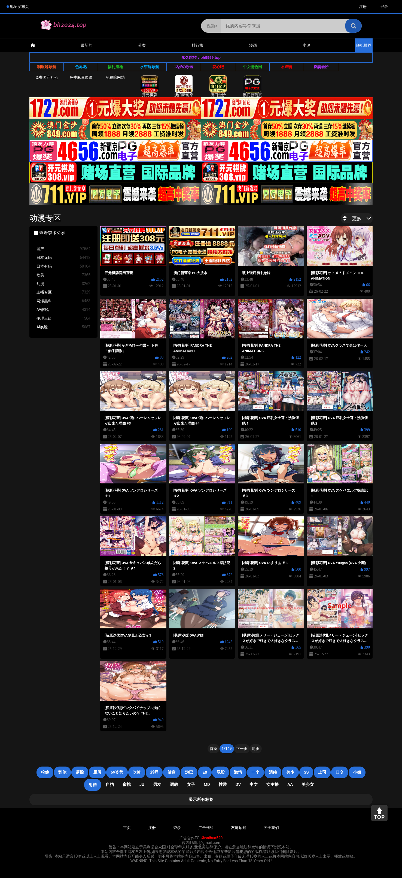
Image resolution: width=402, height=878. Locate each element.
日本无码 (63, 257)
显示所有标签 (201, 799)
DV (238, 784)
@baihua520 (212, 838)
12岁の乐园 (184, 67)
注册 (363, 6)
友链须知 (238, 827)
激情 (238, 772)
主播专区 (63, 292)
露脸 (80, 772)
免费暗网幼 (115, 77)
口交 (340, 772)
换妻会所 (321, 67)
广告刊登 (206, 827)
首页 (213, 748)
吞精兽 (287, 67)
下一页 (242, 748)
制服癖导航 (46, 67)
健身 (172, 772)
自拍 (110, 784)
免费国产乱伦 (46, 77)
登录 (384, 6)
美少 (290, 772)
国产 (63, 249)
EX (204, 772)
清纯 (273, 772)
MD (207, 784)
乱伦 (62, 772)
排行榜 (197, 45)
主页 (127, 827)
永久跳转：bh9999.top (201, 57)
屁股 (221, 772)
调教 (174, 784)
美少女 (308, 784)
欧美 (63, 275)
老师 (154, 772)
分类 (142, 45)
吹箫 (137, 772)
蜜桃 (127, 784)
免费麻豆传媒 (80, 77)
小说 (306, 45)
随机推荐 (363, 45)
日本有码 (63, 266)
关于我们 (271, 827)
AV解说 (63, 309)
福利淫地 (115, 67)
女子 (191, 784)
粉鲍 (45, 772)
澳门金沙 (218, 86)
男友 (157, 784)
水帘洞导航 (149, 67)
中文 (253, 784)
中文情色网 (252, 67)
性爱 (223, 784)
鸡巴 (189, 772)
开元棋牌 (149, 86)
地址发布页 (19, 6)
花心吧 (218, 67)
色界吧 (81, 67)
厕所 (97, 772)
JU (141, 784)
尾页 (256, 748)
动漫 (63, 283)
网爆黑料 (63, 301)
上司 (322, 772)
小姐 (357, 772)
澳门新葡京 (183, 86)
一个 (255, 772)
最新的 (86, 45)
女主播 (272, 784)
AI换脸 (63, 327)
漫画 (253, 45)
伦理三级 (63, 318)
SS (306, 772)
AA (290, 784)
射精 (93, 784)
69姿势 (117, 772)
